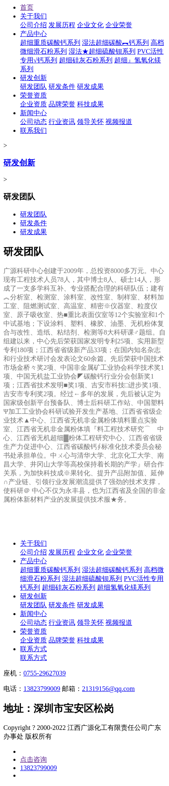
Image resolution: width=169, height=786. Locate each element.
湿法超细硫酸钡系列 (92, 578)
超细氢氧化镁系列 (124, 587)
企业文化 (90, 24)
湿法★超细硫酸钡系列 (102, 51)
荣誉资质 (33, 95)
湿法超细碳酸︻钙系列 (115, 42)
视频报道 (118, 121)
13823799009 (41, 688)
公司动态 (33, 121)
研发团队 (33, 86)
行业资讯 (62, 121)
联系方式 (33, 648)
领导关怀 (90, 121)
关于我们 (33, 16)
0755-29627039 (44, 673)
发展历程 (62, 24)
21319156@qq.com (108, 688)
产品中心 (33, 33)
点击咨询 (33, 759)
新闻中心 (33, 112)
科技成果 (90, 104)
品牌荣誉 (62, 104)
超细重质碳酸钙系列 (50, 42)
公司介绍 (33, 24)
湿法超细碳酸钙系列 (112, 569)
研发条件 (62, 86)
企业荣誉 (118, 24)
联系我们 (33, 130)
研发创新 (33, 77)
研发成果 (90, 86)
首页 (26, 7)
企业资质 (33, 104)
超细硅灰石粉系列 (86, 60)
